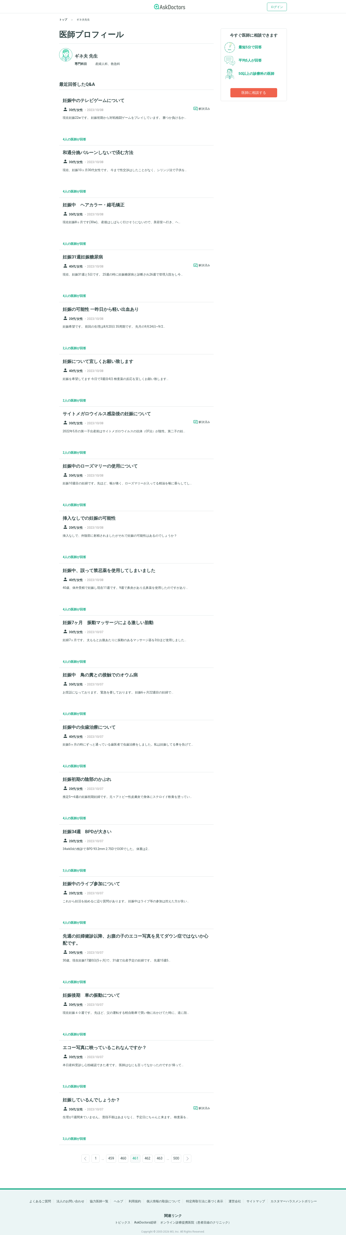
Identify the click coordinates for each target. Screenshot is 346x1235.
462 (147, 1158)
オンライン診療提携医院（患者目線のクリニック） (195, 1222)
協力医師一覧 (99, 1201)
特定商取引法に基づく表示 (204, 1201)
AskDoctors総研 (145, 1222)
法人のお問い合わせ (70, 1201)
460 (123, 1158)
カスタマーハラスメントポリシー (294, 1201)
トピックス (122, 1222)
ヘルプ (118, 1201)
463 (160, 1158)
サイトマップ (255, 1201)
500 (176, 1158)
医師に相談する (253, 93)
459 (111, 1158)
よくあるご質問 (40, 1201)
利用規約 (135, 1201)
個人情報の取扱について (164, 1201)
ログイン (277, 7)
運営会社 (235, 1201)
